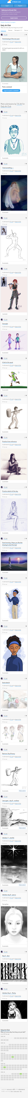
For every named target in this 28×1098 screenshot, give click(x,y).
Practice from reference (9, 441)
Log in (7, 5)
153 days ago (4, 447)
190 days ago (4, 722)
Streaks (2, 22)
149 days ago (4, 368)
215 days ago (4, 961)
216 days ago (4, 998)
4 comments (5, 572)
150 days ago (4, 401)
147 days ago (4, 275)
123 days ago (4, 44)
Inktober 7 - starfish (8, 838)
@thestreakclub (22, 1089)
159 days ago (4, 584)
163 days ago (4, 688)
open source (9, 1089)
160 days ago (4, 632)
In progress (12, 22)
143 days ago (4, 224)
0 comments (5, 83)
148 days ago (4, 329)
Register (20, 5)
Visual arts (7, 22)
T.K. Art (11, 41)
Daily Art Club (6, 25)
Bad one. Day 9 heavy (8, 753)
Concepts (5, 323)
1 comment (4, 314)
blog (21, 1091)
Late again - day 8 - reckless (10, 800)
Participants (17, 30)
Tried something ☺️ (8, 168)
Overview (10, 30)
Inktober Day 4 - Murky (9, 993)
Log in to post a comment (11, 90)
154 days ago (4, 496)
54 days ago (4, 118)
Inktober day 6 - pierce (9, 895)
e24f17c (13, 1089)
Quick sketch (6, 682)
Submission (3, 30)
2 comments (5, 481)
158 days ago (4, 550)
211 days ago (4, 806)
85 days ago (4, 173)
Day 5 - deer (6, 956)
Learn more (14, 18)
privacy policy (16, 1091)
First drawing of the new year (11, 39)
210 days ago (4, 759)
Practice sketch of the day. (10, 491)
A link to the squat (7, 362)
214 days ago (4, 900)
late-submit (22, 791)
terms (12, 1091)
